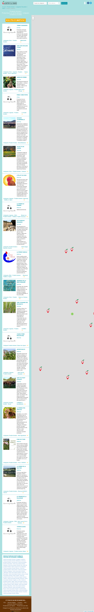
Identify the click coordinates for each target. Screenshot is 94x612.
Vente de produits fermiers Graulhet (18, 591)
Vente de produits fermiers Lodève (14, 583)
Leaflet (85, 611)
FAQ (25, 602)
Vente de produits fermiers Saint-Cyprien (15, 574)
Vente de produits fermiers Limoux (17, 574)
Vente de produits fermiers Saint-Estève (13, 568)
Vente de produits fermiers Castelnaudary (16, 589)
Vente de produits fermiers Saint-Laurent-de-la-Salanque (15, 566)
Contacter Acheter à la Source (15, 604)
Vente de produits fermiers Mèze (11, 590)
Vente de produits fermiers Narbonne (12, 561)
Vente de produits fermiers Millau (11, 593)
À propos (20, 602)
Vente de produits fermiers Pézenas (15, 578)
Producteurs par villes (22, 605)
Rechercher (64, 3)
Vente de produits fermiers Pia (15, 565)
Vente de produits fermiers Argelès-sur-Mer (15, 579)
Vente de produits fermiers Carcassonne (14, 561)
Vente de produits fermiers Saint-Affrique (15, 583)
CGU (4, 602)
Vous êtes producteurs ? (15, 20)
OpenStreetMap (91, 611)
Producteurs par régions (9, 605)
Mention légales (12, 602)
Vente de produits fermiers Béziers (11, 568)
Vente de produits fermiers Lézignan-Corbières (14, 559)
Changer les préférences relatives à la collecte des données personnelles (15, 608)
